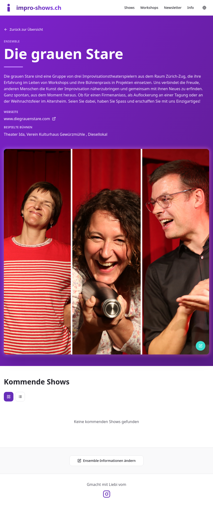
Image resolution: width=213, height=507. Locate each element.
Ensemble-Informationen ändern (106, 460)
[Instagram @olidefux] (106, 494)
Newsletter (172, 7)
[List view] (20, 396)
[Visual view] (8, 396)
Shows (129, 7)
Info (190, 7)
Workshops (149, 7)
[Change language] (204, 7)
